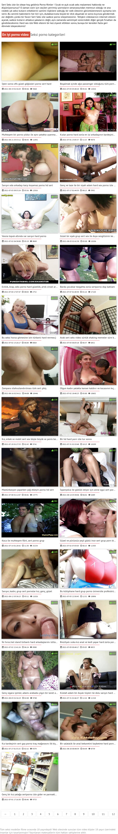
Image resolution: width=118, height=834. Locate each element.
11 (103, 814)
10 (93, 814)
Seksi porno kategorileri (47, 34)
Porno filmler (47, 4)
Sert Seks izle (38, 16)
